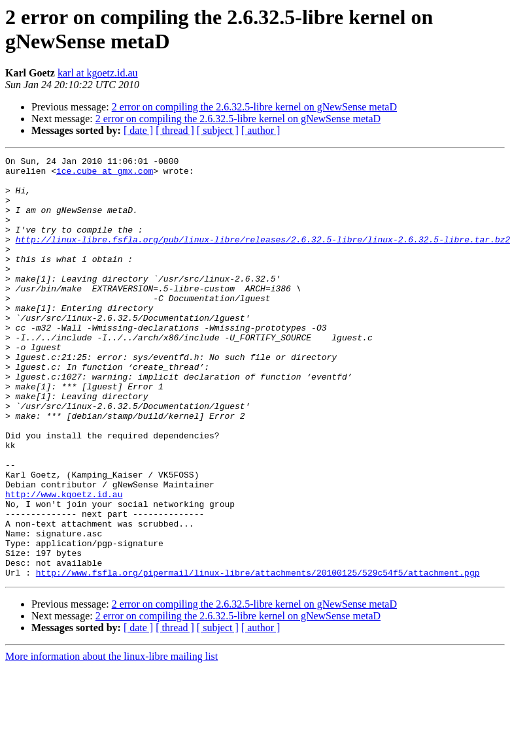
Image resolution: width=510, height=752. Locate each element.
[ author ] (260, 130)
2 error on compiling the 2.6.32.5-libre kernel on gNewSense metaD (254, 106)
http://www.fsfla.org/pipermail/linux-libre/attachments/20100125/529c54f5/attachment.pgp (258, 656)
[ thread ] (175, 130)
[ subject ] (218, 130)
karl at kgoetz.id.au (98, 72)
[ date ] (138, 130)
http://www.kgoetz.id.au (63, 562)
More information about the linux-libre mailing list (111, 740)
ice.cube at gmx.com (104, 174)
